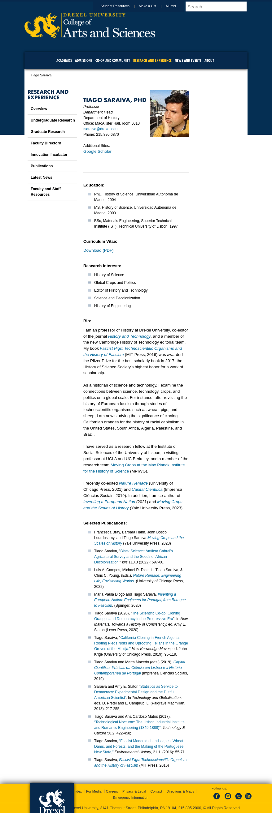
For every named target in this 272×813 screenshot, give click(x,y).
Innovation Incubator (49, 154)
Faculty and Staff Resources (46, 192)
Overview (39, 109)
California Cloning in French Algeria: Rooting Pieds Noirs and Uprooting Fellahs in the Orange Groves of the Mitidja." (141, 643)
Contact (156, 791)
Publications (42, 166)
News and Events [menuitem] (188, 60)
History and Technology (129, 336)
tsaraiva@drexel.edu (100, 129)
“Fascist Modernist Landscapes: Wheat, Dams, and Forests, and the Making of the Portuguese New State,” (139, 746)
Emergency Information (130, 797)
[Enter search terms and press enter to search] (219, 6)
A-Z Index (74, 791)
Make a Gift (153, 6)
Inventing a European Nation (109, 501)
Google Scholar (97, 151)
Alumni (176, 6)
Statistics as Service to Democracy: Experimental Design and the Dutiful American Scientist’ (136, 692)
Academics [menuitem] (64, 60)
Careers (112, 791)
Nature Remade (133, 483)
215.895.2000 (189, 808)
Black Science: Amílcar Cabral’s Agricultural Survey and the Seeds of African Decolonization (133, 556)
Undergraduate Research (53, 120)
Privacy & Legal (134, 791)
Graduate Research (48, 132)
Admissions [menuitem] (83, 60)
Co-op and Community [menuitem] (112, 60)
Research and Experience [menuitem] (152, 60)
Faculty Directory (46, 143)
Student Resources (121, 6)
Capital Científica (147, 489)
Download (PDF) (98, 250)
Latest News (41, 177)
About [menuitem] (209, 60)
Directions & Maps (180, 791)
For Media (94, 791)
